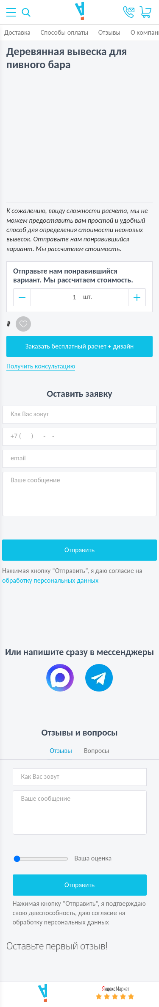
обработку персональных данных (50, 580)
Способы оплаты (64, 32)
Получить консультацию (40, 366)
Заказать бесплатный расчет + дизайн (79, 346)
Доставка (17, 32)
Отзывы (109, 32)
